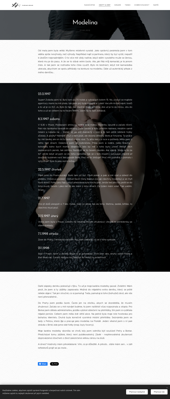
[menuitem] (92, 5)
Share (42, 364)
